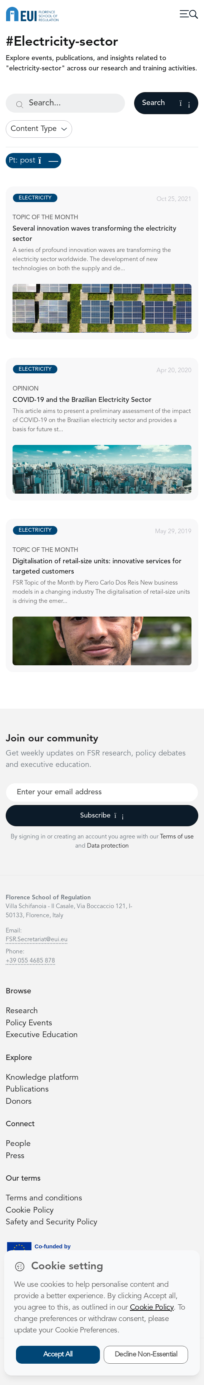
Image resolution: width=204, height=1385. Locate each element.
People (18, 1144)
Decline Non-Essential (146, 1354)
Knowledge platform (42, 1078)
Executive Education (42, 1035)
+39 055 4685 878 (30, 961)
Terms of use (177, 837)
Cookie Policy (30, 1210)
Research (22, 1011)
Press (15, 1156)
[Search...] (65, 103)
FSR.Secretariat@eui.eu (37, 940)
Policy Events (29, 1023)
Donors (19, 1102)
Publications (27, 1089)
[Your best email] (102, 792)
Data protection (108, 846)
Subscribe (102, 815)
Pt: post (33, 160)
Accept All (58, 1354)
